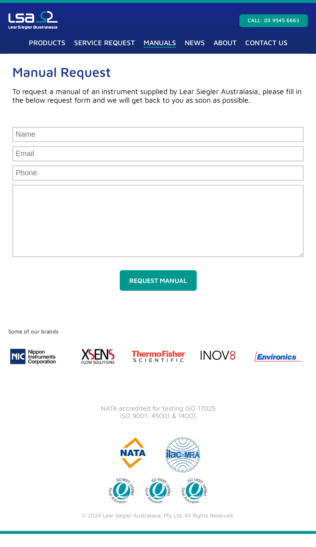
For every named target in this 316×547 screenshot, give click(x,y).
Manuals (160, 43)
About (225, 43)
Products (47, 43)
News (195, 43)
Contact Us (266, 43)
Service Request (104, 43)
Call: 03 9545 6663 (274, 20)
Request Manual (158, 293)
